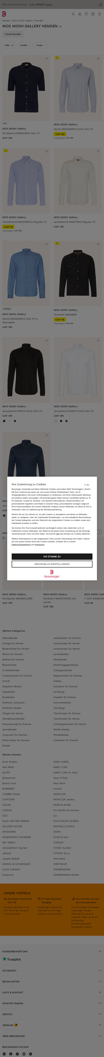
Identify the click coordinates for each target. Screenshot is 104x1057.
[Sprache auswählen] (86, 485)
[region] (52, 528)
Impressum (39, 544)
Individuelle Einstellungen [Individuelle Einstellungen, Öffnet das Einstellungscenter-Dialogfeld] (51, 564)
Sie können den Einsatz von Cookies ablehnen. (68, 534)
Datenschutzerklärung (21, 544)
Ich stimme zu (52, 556)
